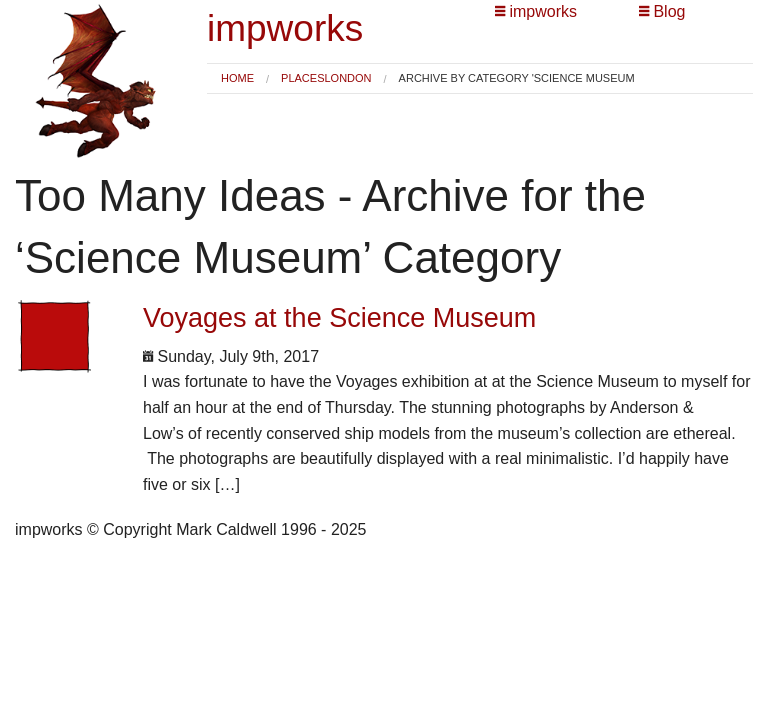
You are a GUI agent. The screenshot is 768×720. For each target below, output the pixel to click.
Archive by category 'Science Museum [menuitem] (517, 78)
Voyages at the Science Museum (339, 318)
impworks (285, 28)
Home (237, 78)
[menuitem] (237, 78)
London (347, 78)
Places (302, 78)
